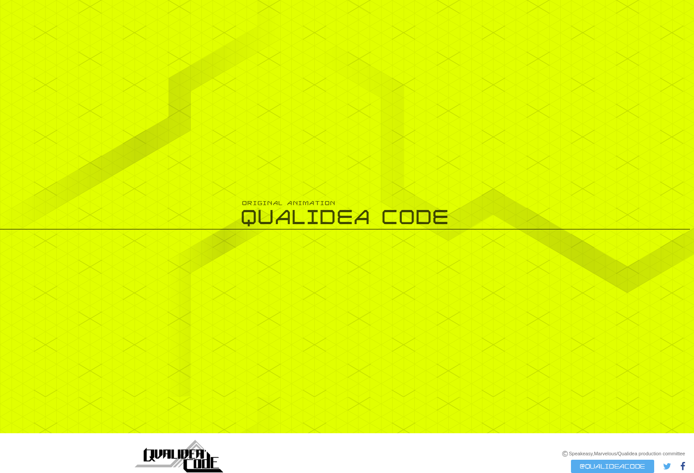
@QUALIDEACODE (612, 466)
